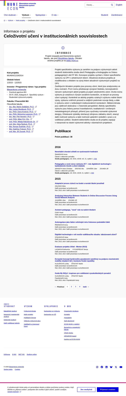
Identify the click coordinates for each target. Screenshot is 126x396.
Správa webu (8, 369)
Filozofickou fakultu (66, 58)
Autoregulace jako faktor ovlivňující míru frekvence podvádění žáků (82, 222)
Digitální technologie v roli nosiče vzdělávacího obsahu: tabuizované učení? (86, 234)
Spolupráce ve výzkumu (52, 311)
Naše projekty (28, 314)
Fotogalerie (68, 318)
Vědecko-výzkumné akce (32, 321)
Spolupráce (51, 306)
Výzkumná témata (30, 311)
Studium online (32, 354)
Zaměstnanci (116, 15)
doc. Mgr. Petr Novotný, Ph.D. (21, 117)
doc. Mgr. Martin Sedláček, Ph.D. (23, 107)
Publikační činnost (30, 318)
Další (86, 287)
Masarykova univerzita (16, 89)
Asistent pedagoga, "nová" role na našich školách (75, 210)
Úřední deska (68, 333)
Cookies (17, 369)
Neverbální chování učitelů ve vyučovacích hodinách (76, 152)
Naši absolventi (69, 321)
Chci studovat (9, 305)
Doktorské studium (10, 320)
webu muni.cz (72, 61)
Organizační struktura (71, 311)
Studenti (104, 15)
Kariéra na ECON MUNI (72, 339)
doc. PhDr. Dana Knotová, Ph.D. (22, 112)
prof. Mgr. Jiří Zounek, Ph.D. (21, 131)
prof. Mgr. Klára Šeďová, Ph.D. (22, 124)
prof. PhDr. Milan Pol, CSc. (20, 119)
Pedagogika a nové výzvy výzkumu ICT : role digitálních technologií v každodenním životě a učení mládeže (83, 165)
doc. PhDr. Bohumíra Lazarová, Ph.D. (24, 114)
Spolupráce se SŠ (50, 314)
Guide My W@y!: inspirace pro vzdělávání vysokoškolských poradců (83, 273)
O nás (67, 306)
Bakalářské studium (10, 311)
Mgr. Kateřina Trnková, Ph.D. (21, 129)
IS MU (14, 354)
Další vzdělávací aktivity (12, 323)
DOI (95, 159)
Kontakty (67, 314)
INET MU (21, 354)
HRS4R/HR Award (70, 336)
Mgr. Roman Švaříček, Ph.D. (21, 127)
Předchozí (59, 287)
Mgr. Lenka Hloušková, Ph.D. (21, 109)
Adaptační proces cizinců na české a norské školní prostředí (79, 183)
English (119, 5)
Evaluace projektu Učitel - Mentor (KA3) (71, 247)
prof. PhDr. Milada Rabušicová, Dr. (23, 122)
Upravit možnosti (14, 392)
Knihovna (7, 354)
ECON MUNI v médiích (71, 324)
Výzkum (28, 306)
